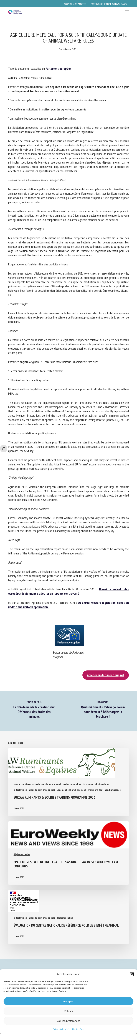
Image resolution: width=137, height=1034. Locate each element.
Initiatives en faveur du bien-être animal (34, 789)
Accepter (68, 1001)
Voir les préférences (68, 1020)
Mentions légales (78, 1029)
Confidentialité (65, 1029)
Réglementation (22, 854)
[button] (131, 974)
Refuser (68, 1011)
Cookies (55, 1029)
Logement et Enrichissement (71, 789)
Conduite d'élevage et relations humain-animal (37, 784)
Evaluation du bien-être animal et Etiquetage (86, 784)
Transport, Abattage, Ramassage (104, 789)
